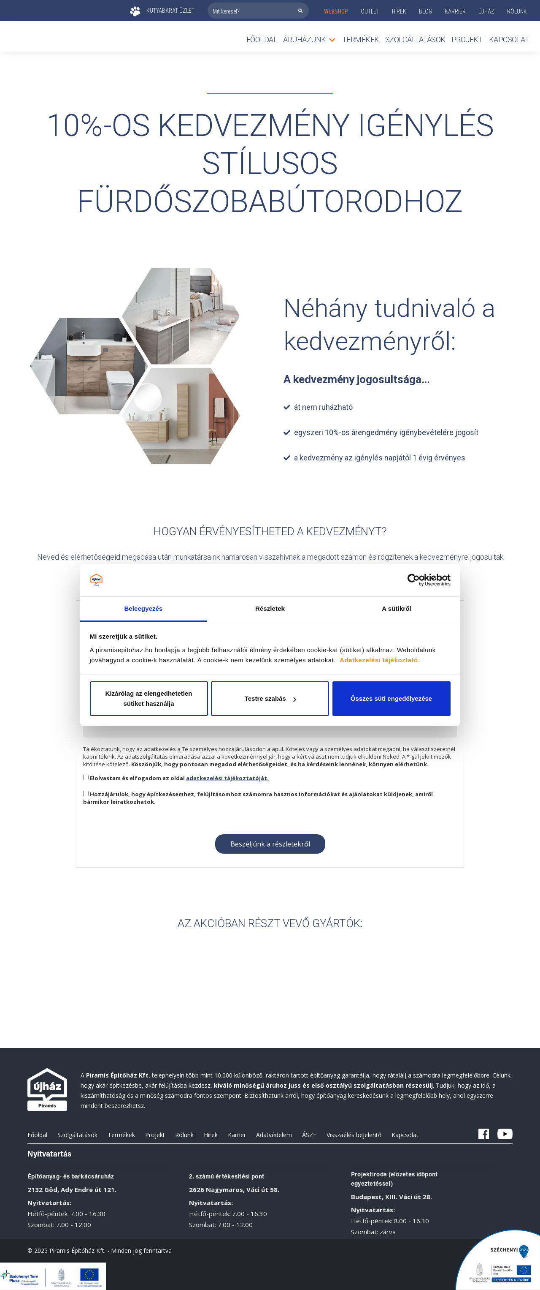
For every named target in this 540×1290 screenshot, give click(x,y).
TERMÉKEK (360, 39)
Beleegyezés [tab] (143, 608)
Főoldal (262, 39)
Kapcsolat (509, 39)
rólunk (517, 11)
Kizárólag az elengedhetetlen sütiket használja (148, 698)
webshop (336, 11)
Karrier (237, 1135)
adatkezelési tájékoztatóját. (227, 778)
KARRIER (455, 11)
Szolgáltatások (415, 39)
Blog (425, 11)
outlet (370, 11)
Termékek (121, 1135)
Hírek (399, 11)
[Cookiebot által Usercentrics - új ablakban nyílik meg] (414, 580)
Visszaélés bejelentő (354, 1135)
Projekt (467, 39)
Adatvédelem (274, 1135)
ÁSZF (309, 1135)
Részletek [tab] (270, 608)
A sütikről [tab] (396, 608)
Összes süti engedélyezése (391, 698)
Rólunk (184, 1135)
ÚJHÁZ (486, 11)
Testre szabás (270, 698)
